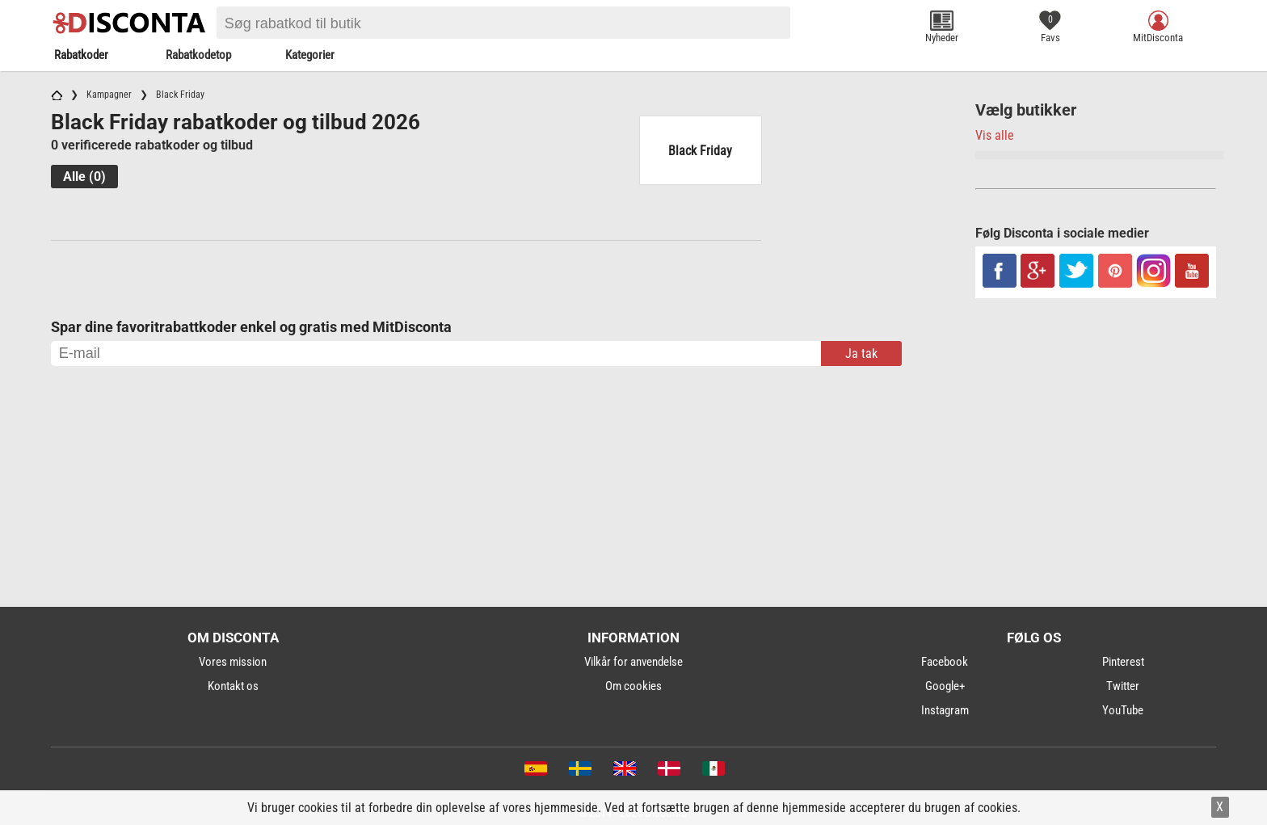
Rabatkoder (81, 55)
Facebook (944, 662)
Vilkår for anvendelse (633, 662)
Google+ (945, 686)
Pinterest (1123, 662)
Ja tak (861, 353)
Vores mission (233, 662)
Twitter (1122, 686)
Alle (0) (84, 176)
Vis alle (994, 135)
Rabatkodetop (198, 55)
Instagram (945, 710)
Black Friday (700, 150)
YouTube (1122, 710)
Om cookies (633, 686)
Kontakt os (233, 686)
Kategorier (310, 55)
